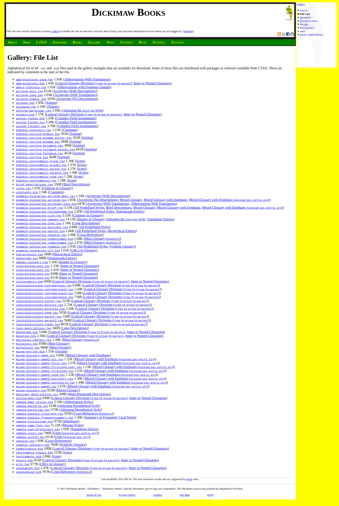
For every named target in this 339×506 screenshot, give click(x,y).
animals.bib (25, 114)
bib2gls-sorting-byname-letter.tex (44, 138)
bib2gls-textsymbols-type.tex (39, 177)
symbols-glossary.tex (33, 445)
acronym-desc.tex (29, 91)
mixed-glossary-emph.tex (35, 355)
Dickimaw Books (128, 12)
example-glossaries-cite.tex (39, 215)
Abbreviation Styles (78, 402)
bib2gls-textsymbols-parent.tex (41, 169)
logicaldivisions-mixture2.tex (40, 309)
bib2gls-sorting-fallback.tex (39, 153)
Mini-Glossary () (102, 238)
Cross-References (90, 235)
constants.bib (27, 192)
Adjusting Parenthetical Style (78, 406)
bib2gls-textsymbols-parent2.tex (42, 173)
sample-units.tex (29, 433)
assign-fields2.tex (31, 126)
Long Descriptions (86, 223)
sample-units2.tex (30, 437)
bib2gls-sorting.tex (32, 157)
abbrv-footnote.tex (31, 87)
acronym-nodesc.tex (31, 99)
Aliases (51, 102)
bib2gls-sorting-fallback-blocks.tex (45, 149)
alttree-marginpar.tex (33, 110)
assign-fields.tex (30, 122)
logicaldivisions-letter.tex (39, 301)
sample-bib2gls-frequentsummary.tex (44, 417)
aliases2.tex (26, 107)
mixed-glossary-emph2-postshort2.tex (45, 382)
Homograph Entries (129, 211)
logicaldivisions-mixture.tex (39, 305)
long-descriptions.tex (33, 328)
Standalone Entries (160, 219)
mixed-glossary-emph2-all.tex (39, 359)
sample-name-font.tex (33, 425)
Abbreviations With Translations (87, 79)
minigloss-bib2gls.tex (33, 340)
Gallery (301, 4)
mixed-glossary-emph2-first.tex (41, 363)
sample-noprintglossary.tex (38, 429)
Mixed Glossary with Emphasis (165, 200)
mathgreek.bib (27, 332)
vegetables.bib (28, 468)
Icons (80, 161)
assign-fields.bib (30, 118)
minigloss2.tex (28, 347)
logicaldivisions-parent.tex (39, 316)
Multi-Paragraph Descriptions (89, 394)
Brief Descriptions (76, 184)
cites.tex (23, 188)
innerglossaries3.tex (33, 274)
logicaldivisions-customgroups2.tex (44, 289)
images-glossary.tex (32, 262)
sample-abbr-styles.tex (34, 402)
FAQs (210, 495)
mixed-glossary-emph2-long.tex (40, 375)
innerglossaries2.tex (33, 270)
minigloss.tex (27, 344)
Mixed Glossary (131, 200)
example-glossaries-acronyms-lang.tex (46, 204)
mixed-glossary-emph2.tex (36, 386)
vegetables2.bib (28, 472)
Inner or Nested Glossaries (152, 83)
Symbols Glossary (122, 246)
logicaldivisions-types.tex (38, 324)
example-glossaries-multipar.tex (42, 227)
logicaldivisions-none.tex (37, 313)
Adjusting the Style (82, 110)
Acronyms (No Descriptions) (77, 99)
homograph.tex (27, 258)
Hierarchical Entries (121, 231)
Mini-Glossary (58, 343)
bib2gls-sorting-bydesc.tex (38, 134)
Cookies (157, 495)
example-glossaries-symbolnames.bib (44, 239)
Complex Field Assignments (75, 118)
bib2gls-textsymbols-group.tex (40, 161)
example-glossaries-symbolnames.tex (44, 243)
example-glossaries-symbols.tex (41, 246)
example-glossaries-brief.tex (39, 208)
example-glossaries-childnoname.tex (44, 211)
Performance (307, 27)
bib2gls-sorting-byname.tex (38, 142)
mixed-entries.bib (30, 351)
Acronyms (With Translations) (75, 95)
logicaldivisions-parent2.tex (39, 320)
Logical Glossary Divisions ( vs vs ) (94, 83)
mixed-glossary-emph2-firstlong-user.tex (49, 367)
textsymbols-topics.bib (34, 452)
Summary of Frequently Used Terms (110, 417)
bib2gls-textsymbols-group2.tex (41, 165)
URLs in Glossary (83, 250)
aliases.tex (25, 103)
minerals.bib (26, 336)
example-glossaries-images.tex (40, 219)
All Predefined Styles (89, 207)
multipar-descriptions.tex (37, 394)
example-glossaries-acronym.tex (41, 200)
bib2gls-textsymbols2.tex (36, 180)
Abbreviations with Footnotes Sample (84, 87)
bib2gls (304, 24)
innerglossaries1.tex (33, 266)
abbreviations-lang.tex (34, 79)
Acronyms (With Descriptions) (74, 91)
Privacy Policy (127, 495)
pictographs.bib (28, 398)
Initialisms (71, 421)
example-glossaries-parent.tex (40, 231)
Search (303, 10)
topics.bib (24, 460)
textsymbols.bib (28, 456)
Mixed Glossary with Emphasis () (229, 200)
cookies (55, 31)
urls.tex (22, 464)
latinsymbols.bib (29, 281)
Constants (70, 130)
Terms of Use (93, 495)
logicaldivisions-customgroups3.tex (44, 293)
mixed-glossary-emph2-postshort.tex (44, 379)
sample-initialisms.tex (34, 421)
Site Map (185, 495)
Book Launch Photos (311, 34)
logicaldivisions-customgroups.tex (44, 285)
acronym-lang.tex (29, 95)
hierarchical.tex (29, 254)
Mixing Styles (72, 425)
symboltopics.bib (29, 449)
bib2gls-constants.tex (33, 130)
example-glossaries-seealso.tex (41, 235)
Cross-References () (93, 413)
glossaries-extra (309, 20)
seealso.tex (25, 441)
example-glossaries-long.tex (39, 223)
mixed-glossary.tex (31, 390)
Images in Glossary (91, 219)
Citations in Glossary (57, 188)
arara (302, 31)
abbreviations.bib (30, 83)
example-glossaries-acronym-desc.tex (45, 196)
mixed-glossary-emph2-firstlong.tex (44, 371)
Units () (75, 433)
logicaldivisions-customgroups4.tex (44, 297)
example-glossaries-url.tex (38, 250)
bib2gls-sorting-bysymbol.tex (39, 145)
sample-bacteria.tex (32, 406)
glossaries (305, 17)
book (189, 479)
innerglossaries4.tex (33, 278)
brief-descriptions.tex (34, 184)
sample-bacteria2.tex (33, 410)
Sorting (75, 134)
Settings (188, 31)
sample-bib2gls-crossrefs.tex (39, 414)
